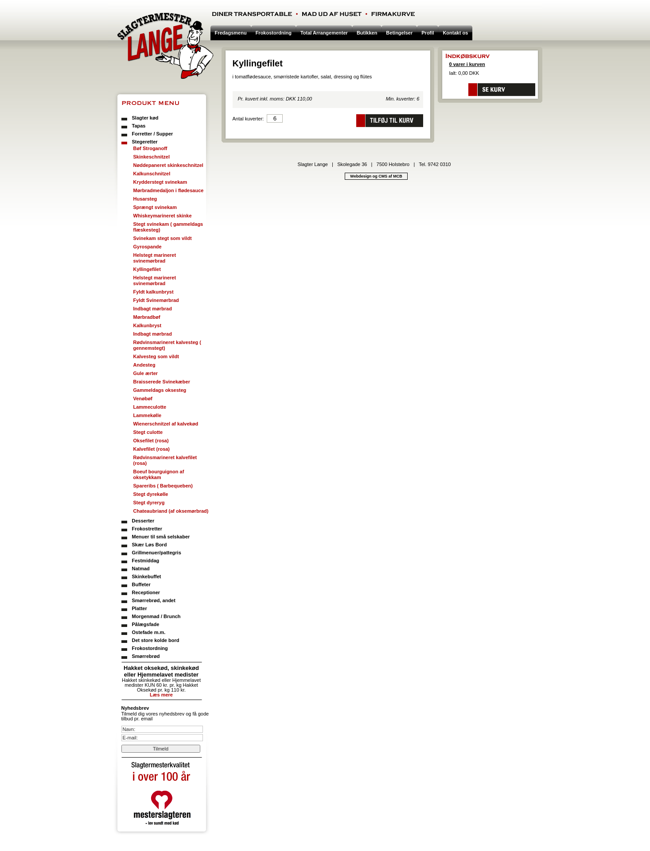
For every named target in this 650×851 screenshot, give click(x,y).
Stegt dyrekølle (150, 494)
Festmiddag (146, 560)
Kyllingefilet (147, 269)
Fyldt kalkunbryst (153, 291)
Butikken (367, 32)
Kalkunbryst (147, 325)
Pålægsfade (146, 624)
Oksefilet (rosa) (151, 440)
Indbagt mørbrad (152, 308)
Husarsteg (145, 198)
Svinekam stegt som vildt (162, 238)
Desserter (143, 520)
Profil (427, 32)
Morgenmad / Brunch (156, 616)
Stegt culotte (148, 432)
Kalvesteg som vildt (156, 356)
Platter (139, 608)
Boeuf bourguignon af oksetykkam (158, 474)
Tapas (139, 125)
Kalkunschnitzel (152, 173)
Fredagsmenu (231, 32)
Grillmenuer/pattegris (156, 552)
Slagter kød (145, 117)
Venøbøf (142, 398)
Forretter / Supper (152, 133)
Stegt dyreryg (149, 502)
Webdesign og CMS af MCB (376, 176)
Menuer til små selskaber (161, 536)
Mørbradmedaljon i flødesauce (168, 190)
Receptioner (146, 592)
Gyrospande (147, 246)
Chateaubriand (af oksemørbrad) (171, 511)
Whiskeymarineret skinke (162, 215)
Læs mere (161, 694)
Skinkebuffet (146, 576)
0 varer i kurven (467, 64)
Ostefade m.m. (149, 632)
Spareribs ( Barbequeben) (163, 485)
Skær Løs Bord (149, 544)
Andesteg (144, 364)
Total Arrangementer (324, 32)
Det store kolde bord (155, 640)
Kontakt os (455, 32)
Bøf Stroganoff (150, 148)
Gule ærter (145, 373)
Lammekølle (147, 415)
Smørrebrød (146, 656)
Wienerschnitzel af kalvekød (166, 423)
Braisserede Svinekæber (161, 381)
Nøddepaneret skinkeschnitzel (168, 165)
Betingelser (399, 32)
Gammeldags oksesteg (160, 390)
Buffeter (141, 584)
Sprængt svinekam (155, 207)
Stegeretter (145, 141)
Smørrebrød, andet (153, 600)
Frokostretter (147, 528)
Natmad (141, 568)
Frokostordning (150, 648)
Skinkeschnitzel (151, 156)
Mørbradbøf (146, 317)
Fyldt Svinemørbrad (156, 300)
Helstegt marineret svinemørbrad (154, 257)
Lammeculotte (150, 407)
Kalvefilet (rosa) (151, 449)
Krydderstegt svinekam (160, 182)
